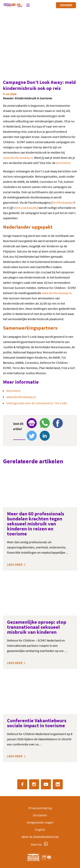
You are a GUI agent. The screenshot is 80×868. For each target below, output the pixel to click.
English (40, 830)
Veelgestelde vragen (40, 822)
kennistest (63, 163)
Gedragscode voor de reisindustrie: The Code (36, 403)
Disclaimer (40, 815)
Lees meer (14, 564)
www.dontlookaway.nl (18, 158)
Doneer (66, 5)
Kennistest (13, 391)
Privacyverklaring (40, 808)
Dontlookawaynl (63, 202)
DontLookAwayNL (25, 208)
